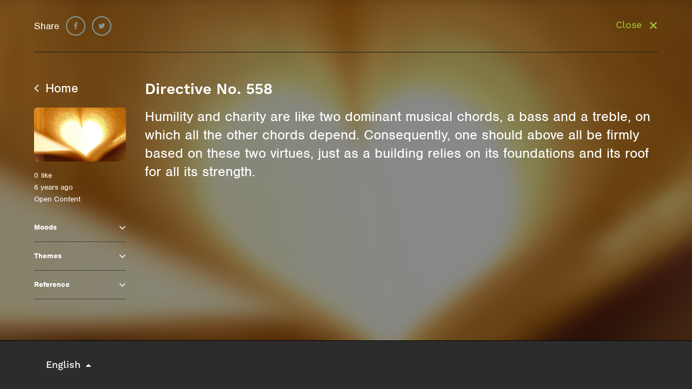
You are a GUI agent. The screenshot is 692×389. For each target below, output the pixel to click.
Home (56, 88)
